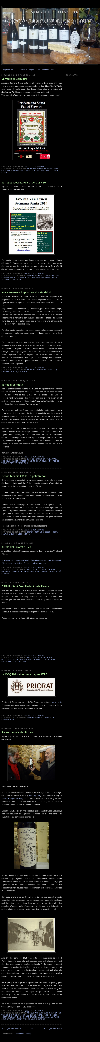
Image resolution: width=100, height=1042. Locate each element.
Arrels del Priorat (36, 657)
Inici (32, 1028)
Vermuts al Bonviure (14, 78)
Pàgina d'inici (8, 69)
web (12, 719)
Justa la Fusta (48, 659)
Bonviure (31, 168)
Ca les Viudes (41, 569)
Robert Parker (22, 1019)
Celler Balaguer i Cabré (12, 798)
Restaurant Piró (28, 170)
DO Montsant (49, 275)
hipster (22, 461)
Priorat (15, 170)
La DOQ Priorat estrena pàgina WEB (24, 674)
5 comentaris (37, 1011)
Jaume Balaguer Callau (41, 1017)
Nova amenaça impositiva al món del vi (26, 292)
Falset (15, 461)
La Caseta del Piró (46, 69)
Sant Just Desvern (17, 661)
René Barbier (7, 1019)
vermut (5, 173)
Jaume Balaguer (31, 571)
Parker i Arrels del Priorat (17, 732)
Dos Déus (5, 461)
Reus (44, 461)
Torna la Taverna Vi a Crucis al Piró (23, 182)
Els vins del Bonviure (51, 12)
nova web (56, 702)
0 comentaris (37, 166)
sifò (50, 461)
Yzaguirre (23, 463)
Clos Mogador (34, 795)
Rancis (52, 571)
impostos (23, 372)
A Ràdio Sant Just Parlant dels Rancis (25, 586)
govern (13, 372)
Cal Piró (13, 1015)
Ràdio (4, 661)
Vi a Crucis (15, 279)
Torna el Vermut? (12, 384)
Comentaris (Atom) (23, 1034)
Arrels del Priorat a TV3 (16, 547)
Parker (44, 571)
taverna (5, 279)
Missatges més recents (11, 1028)
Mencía (27, 534)
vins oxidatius (38, 1019)
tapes (55, 170)
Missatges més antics (53, 1028)
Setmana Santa (44, 170)
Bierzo (30, 532)
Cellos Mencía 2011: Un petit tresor (23, 476)
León (20, 534)
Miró (30, 461)
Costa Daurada (44, 168)
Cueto (14, 534)
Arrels (30, 569)
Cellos (48, 532)
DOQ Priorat (17, 571)
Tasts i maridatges (26, 69)
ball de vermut (34, 459)
